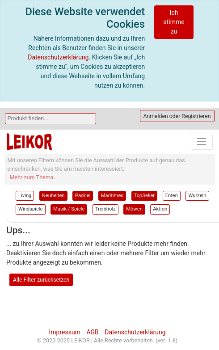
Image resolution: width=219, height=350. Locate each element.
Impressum (64, 332)
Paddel (82, 195)
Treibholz (105, 209)
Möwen (134, 209)
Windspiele (30, 209)
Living (24, 195)
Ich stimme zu (173, 22)
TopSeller (144, 195)
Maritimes (112, 195)
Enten (171, 195)
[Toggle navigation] (202, 141)
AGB (92, 332)
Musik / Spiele (69, 209)
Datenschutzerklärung (58, 57)
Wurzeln (197, 195)
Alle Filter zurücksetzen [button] (41, 280)
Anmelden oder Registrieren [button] (177, 116)
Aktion (160, 209)
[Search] (50, 118)
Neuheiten (53, 195)
